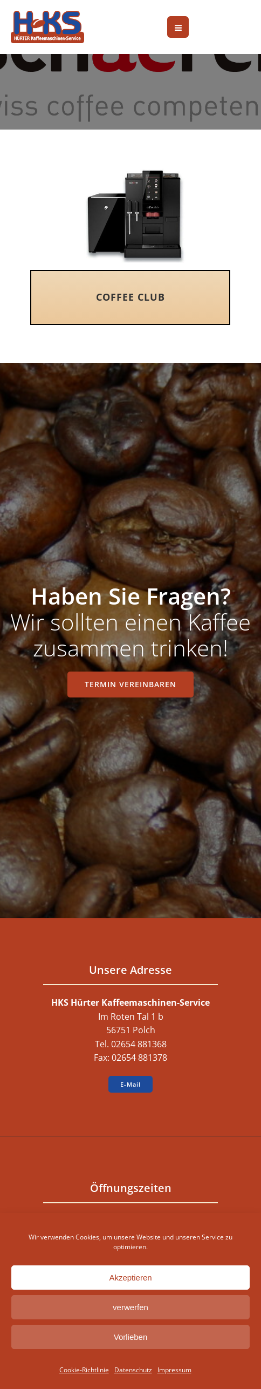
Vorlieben (131, 1336)
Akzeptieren (130, 1277)
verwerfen (130, 1307)
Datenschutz (133, 1369)
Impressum (174, 1369)
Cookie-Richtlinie (84, 1369)
